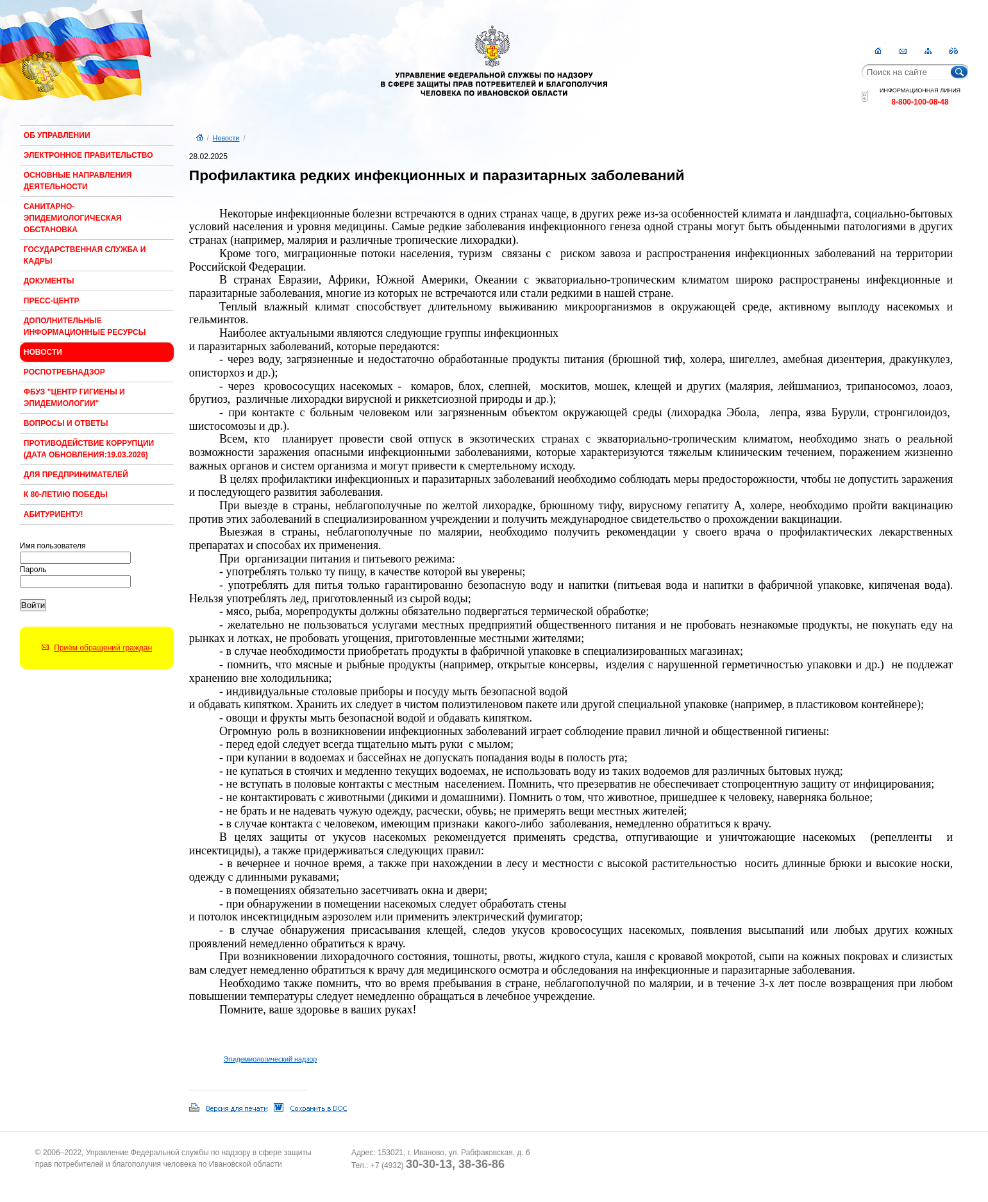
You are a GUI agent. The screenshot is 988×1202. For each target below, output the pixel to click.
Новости (43, 352)
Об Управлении (57, 135)
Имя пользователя (53, 545)
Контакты (903, 51)
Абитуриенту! (53, 514)
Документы (49, 280)
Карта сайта (928, 51)
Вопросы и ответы (66, 423)
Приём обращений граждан (103, 647)
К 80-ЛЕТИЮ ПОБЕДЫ (66, 494)
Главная (878, 51)
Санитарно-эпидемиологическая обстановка (73, 218)
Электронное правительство (88, 155)
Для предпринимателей (76, 474)
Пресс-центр (52, 300)
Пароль (33, 569)
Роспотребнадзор (64, 372)
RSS (953, 51)
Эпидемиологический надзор (270, 1059)
